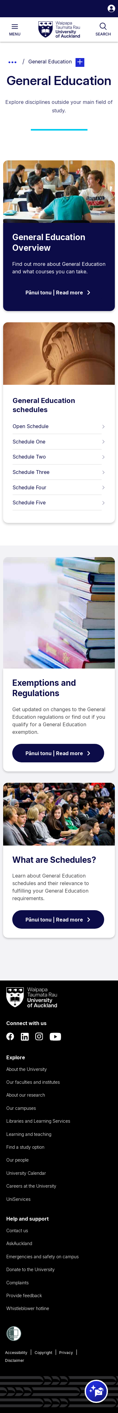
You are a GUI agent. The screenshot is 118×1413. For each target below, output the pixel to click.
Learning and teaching (28, 1134)
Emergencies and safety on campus (42, 1256)
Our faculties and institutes (33, 1082)
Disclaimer (14, 1360)
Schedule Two (59, 457)
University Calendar (26, 1173)
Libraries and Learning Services (38, 1121)
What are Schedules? (54, 860)
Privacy (66, 1352)
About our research (25, 1095)
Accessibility (16, 1352)
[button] (111, 9)
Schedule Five (59, 502)
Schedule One (59, 441)
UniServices (18, 1199)
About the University (26, 1069)
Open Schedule (59, 426)
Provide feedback (24, 1295)
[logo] (59, 30)
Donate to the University (30, 1269)
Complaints (17, 1282)
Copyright (43, 1352)
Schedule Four (59, 487)
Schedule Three (59, 472)
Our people (17, 1160)
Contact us (17, 1230)
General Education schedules (44, 405)
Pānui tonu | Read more (58, 292)
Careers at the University (31, 1186)
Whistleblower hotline (27, 1308)
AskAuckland (19, 1243)
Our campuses (21, 1108)
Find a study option (25, 1147)
